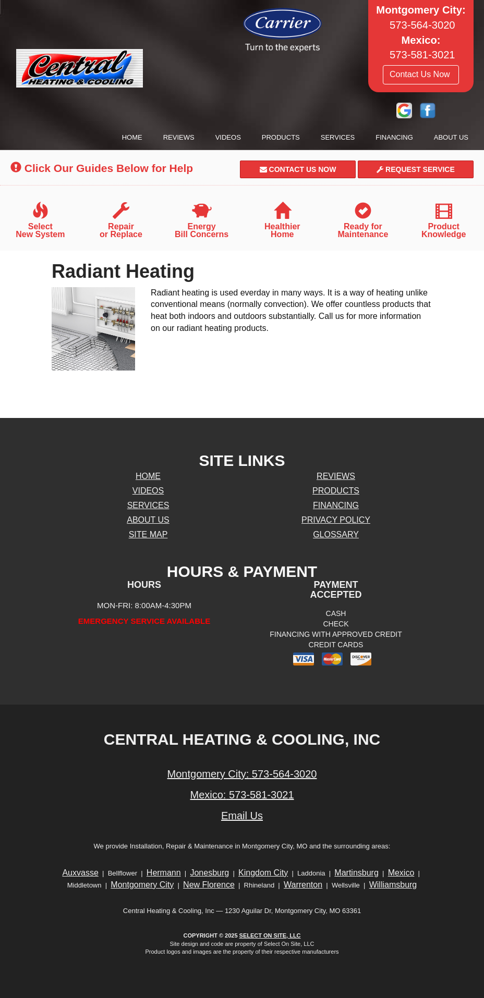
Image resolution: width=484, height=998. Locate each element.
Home (132, 137)
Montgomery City (142, 884)
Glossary (336, 534)
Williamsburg (393, 884)
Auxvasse (80, 872)
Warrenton (303, 884)
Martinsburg (356, 872)
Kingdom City (263, 872)
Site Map (148, 534)
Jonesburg (209, 872)
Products (281, 137)
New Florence (209, 884)
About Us (451, 137)
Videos (228, 137)
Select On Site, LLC (270, 935)
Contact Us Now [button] (421, 74)
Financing (394, 137)
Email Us (242, 815)
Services (338, 137)
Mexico (401, 872)
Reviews (179, 137)
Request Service (416, 169)
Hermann (164, 872)
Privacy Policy (335, 519)
